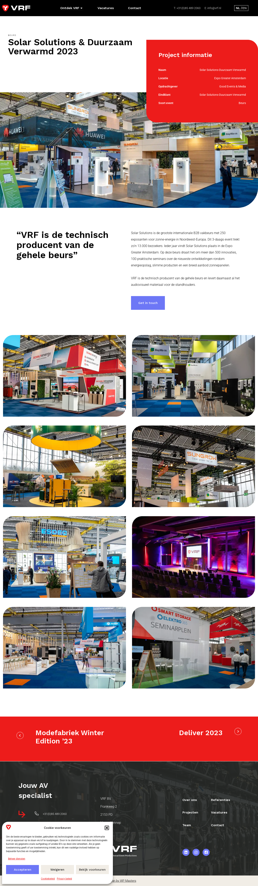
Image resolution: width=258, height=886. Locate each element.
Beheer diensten (16, 858)
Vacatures (106, 8)
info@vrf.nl (214, 8)
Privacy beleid (64, 878)
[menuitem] (238, 7)
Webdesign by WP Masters (118, 881)
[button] (107, 828)
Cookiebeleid (48, 878)
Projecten (190, 812)
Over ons (190, 799)
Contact (134, 8)
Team (187, 825)
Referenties (220, 799)
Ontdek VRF (71, 8)
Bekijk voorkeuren (92, 869)
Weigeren (57, 869)
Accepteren (22, 869)
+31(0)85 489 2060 (189, 8)
